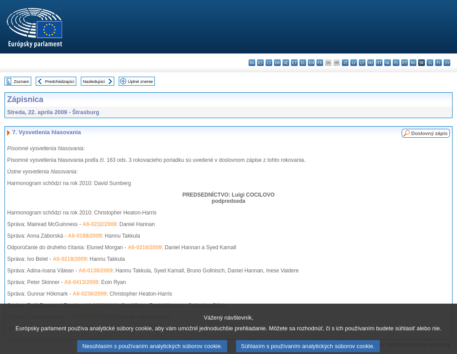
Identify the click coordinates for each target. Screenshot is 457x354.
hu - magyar (370, 62)
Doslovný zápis (429, 133)
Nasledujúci (94, 81)
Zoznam (21, 81)
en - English (311, 62)
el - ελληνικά (302, 62)
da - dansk (277, 62)
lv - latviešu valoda (353, 62)
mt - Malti (379, 62)
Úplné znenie (140, 81)
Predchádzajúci (60, 81)
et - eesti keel (294, 62)
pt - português (404, 62)
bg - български (252, 62)
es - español (260, 62)
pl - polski (396, 62)
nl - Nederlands (387, 62)
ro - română (413, 62)
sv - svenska (447, 62)
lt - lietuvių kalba (362, 62)
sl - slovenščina (430, 62)
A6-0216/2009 (145, 247)
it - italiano (345, 62)
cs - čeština (269, 62)
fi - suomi (438, 62)
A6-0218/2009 (70, 259)
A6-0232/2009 (99, 224)
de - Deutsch (286, 62)
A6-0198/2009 (85, 236)
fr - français (319, 62)
